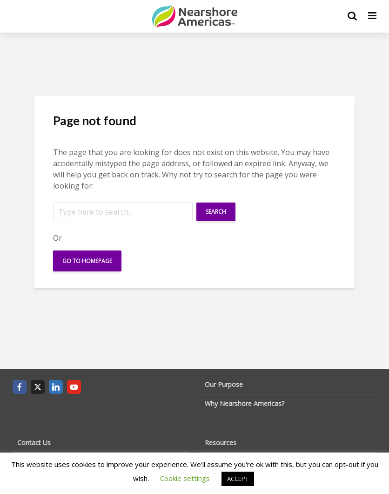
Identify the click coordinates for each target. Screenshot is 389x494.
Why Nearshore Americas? (244, 403)
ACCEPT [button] (237, 478)
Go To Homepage (87, 261)
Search (216, 212)
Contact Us (34, 442)
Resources (220, 442)
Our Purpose (224, 384)
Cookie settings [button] (185, 478)
